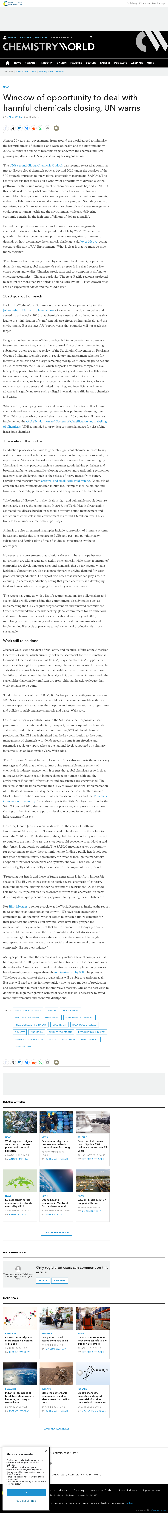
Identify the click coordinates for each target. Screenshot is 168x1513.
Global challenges (127, 1490)
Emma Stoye (17, 1214)
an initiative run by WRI (69, 972)
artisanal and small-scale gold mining (65, 481)
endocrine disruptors (27, 1017)
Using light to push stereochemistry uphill (55, 1339)
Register (25, 37)
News (6, 87)
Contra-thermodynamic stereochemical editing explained (19, 1340)
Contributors (61, 1453)
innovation (37, 1032)
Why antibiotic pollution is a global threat (92, 1201)
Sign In (12, 37)
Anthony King (92, 1211)
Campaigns (80, 1490)
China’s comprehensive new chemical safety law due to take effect (92, 1340)
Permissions (92, 1475)
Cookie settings (26, 1501)
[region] (26, 1478)
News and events (59, 1490)
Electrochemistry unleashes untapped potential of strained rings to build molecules (92, 1397)
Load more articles (56, 1232)
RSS (74, 1453)
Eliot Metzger (18, 906)
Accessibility (75, 1475)
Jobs (33, 71)
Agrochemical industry (28, 1010)
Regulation (68, 1039)
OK (26, 1492)
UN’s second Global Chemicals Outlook (36, 165)
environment (52, 1017)
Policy (52, 1039)
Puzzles (60, 71)
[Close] (45, 1451)
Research (83, 1137)
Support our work (152, 1490)
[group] (150, 63)
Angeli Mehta (18, 1159)
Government (59, 1025)
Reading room (46, 71)
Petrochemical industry (91, 1032)
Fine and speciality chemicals (30, 1025)
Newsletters (22, 71)
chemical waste (70, 1010)
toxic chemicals (90, 1039)
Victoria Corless (94, 1410)
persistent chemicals (60, 1032)
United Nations (23, 1046)
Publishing (132, 3)
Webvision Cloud (158, 1510)
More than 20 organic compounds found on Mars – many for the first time (56, 1397)
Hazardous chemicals (84, 1025)
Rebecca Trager (57, 1158)
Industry (20, 1032)
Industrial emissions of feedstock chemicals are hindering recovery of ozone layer (19, 1397)
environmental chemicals (79, 1017)
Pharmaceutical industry (29, 1039)
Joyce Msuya (88, 241)
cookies (129, 1503)
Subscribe (41, 37)
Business (51, 1010)
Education (144, 3)
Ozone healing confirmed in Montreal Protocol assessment (55, 1203)
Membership (158, 3)
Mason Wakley (19, 1352)
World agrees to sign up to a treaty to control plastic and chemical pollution (19, 1146)
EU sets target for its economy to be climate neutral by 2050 (19, 1203)
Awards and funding (102, 1490)
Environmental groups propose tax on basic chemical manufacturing (56, 1144)
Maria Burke (14, 117)
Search (91, 37)
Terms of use (57, 1475)
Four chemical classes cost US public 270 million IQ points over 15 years (92, 1146)
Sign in (43, 1280)
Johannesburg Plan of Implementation (28, 310)
